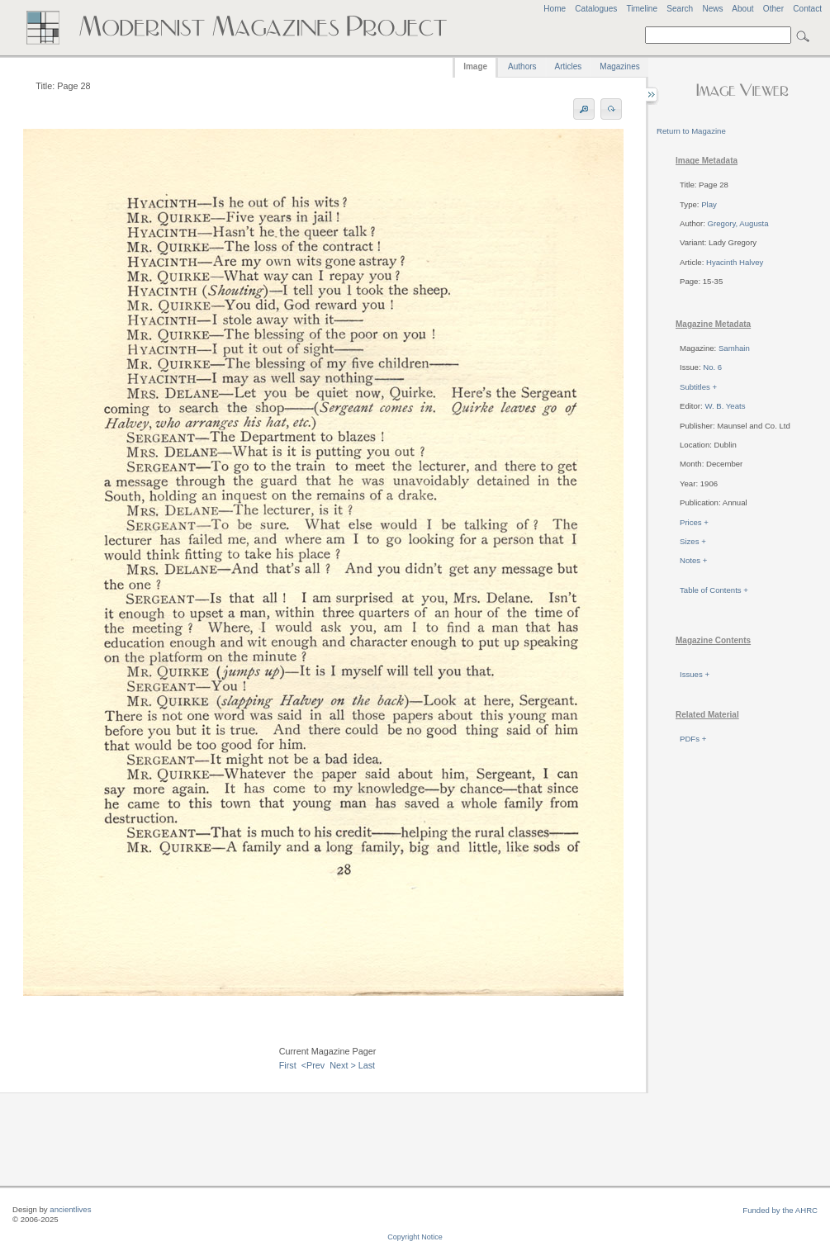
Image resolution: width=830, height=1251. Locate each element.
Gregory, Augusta (738, 223)
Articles (568, 66)
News (712, 8)
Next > (343, 1065)
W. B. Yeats (724, 405)
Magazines (619, 66)
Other (773, 8)
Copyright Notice (415, 1237)
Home (554, 8)
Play (709, 204)
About (742, 8)
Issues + (694, 674)
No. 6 (712, 367)
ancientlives (70, 1209)
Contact (807, 8)
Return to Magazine (691, 130)
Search (679, 8)
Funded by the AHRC (780, 1210)
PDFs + (693, 738)
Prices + (694, 522)
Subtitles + (698, 386)
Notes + (693, 560)
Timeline (641, 8)
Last (366, 1065)
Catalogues (596, 8)
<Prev (313, 1065)
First (287, 1065)
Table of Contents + (714, 590)
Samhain (734, 348)
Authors (522, 66)
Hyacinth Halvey (734, 262)
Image (475, 66)
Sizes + (693, 541)
